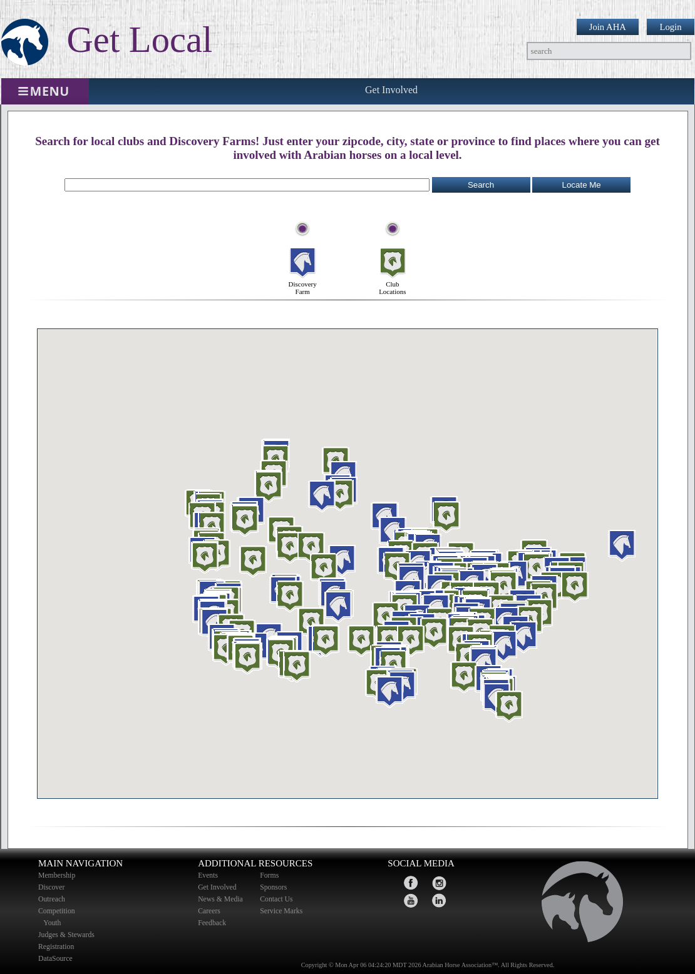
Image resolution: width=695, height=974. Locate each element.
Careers (209, 911)
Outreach (51, 899)
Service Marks (281, 911)
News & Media (220, 899)
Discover (51, 887)
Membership (56, 875)
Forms (269, 875)
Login (670, 27)
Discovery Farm (303, 253)
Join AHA (607, 27)
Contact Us (276, 899)
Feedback (212, 923)
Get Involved (391, 89)
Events (208, 875)
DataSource (55, 959)
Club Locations (392, 253)
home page (577, 905)
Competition (56, 911)
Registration (56, 947)
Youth (53, 923)
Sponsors (273, 887)
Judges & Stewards (66, 935)
